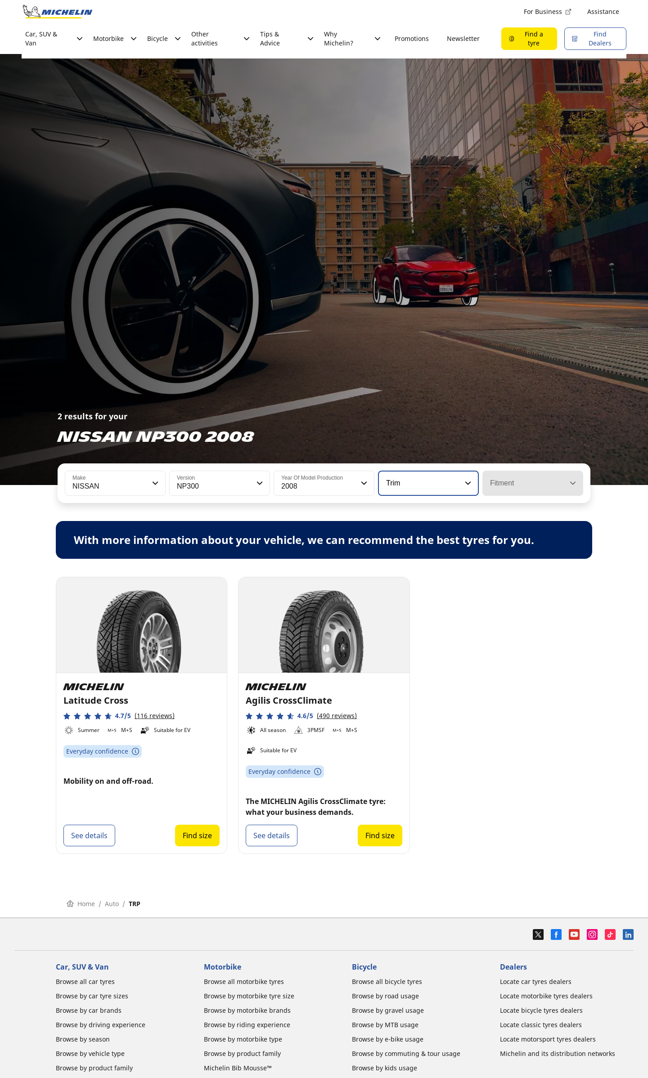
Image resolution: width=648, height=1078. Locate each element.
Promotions (412, 38)
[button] (154, 483)
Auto (112, 903)
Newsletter (463, 38)
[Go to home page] (58, 12)
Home (81, 903)
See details (89, 835)
